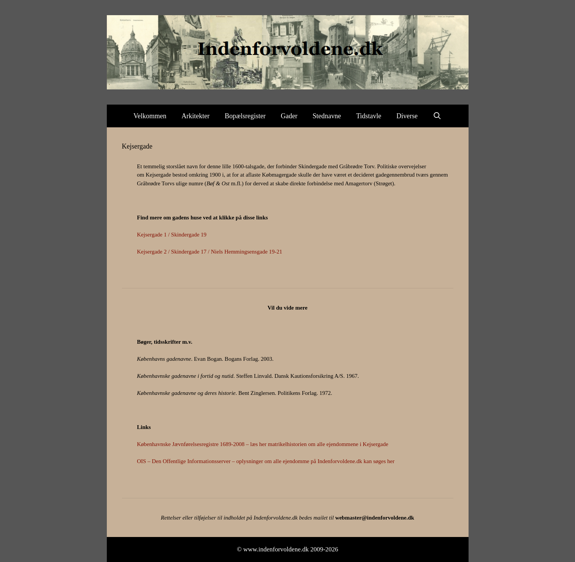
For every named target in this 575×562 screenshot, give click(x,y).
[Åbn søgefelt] (437, 116)
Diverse (407, 116)
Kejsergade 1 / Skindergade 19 (172, 235)
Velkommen (149, 116)
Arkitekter (195, 116)
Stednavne (326, 116)
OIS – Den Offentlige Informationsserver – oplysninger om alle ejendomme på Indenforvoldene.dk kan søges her (266, 461)
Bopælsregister (245, 116)
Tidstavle (368, 116)
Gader (289, 116)
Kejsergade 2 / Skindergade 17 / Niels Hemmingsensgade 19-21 (210, 252)
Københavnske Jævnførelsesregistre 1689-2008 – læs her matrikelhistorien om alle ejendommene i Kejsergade (262, 444)
